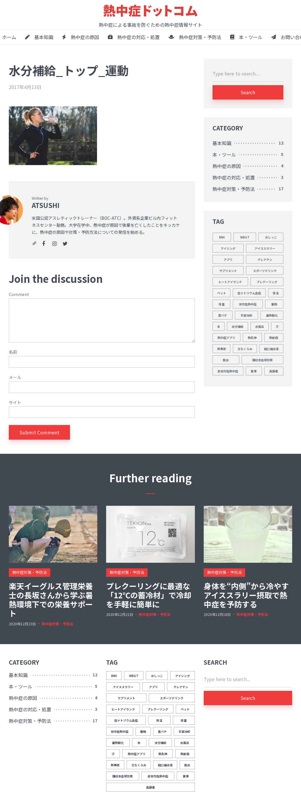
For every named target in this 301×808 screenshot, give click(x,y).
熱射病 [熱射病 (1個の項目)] (273, 337)
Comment (19, 294)
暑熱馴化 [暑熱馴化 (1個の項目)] (272, 315)
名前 (13, 352)
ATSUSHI (45, 205)
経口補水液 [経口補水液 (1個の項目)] (271, 349)
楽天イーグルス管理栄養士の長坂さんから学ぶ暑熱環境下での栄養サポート (51, 599)
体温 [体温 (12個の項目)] (276, 293)
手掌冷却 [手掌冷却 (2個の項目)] (246, 315)
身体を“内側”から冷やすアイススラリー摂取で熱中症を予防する (246, 595)
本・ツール (246, 37)
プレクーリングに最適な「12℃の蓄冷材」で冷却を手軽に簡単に (148, 595)
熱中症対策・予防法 (194, 37)
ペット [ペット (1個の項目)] (221, 293)
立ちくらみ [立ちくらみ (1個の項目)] (245, 349)
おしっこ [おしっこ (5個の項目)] (271, 237)
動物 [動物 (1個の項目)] (274, 304)
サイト (15, 402)
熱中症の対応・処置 (134, 37)
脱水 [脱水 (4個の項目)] (226, 360)
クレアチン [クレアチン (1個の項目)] (264, 259)
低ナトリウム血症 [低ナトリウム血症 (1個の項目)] (249, 293)
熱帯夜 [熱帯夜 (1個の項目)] (221, 349)
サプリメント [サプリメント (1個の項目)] (228, 270)
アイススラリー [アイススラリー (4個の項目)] (265, 248)
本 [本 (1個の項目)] (218, 326)
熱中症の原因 (80, 37)
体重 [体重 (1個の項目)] (222, 304)
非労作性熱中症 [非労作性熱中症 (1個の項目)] (228, 371)
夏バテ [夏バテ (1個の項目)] (222, 315)
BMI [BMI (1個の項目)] (222, 237)
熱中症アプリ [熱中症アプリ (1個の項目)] (226, 337)
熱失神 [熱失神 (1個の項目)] (252, 337)
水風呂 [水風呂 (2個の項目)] (259, 326)
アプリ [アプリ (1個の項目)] (228, 259)
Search (247, 92)
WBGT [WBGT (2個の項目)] (245, 237)
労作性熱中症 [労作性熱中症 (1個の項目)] (248, 304)
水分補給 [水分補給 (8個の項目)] (237, 326)
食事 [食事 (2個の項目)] (254, 371)
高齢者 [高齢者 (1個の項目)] (273, 371)
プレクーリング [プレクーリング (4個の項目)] (267, 282)
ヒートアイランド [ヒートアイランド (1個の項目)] (230, 282)
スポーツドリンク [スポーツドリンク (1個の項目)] (265, 270)
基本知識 (39, 37)
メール (15, 377)
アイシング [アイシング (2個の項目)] (228, 248)
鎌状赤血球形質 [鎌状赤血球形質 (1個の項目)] (262, 360)
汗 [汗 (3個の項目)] (277, 326)
